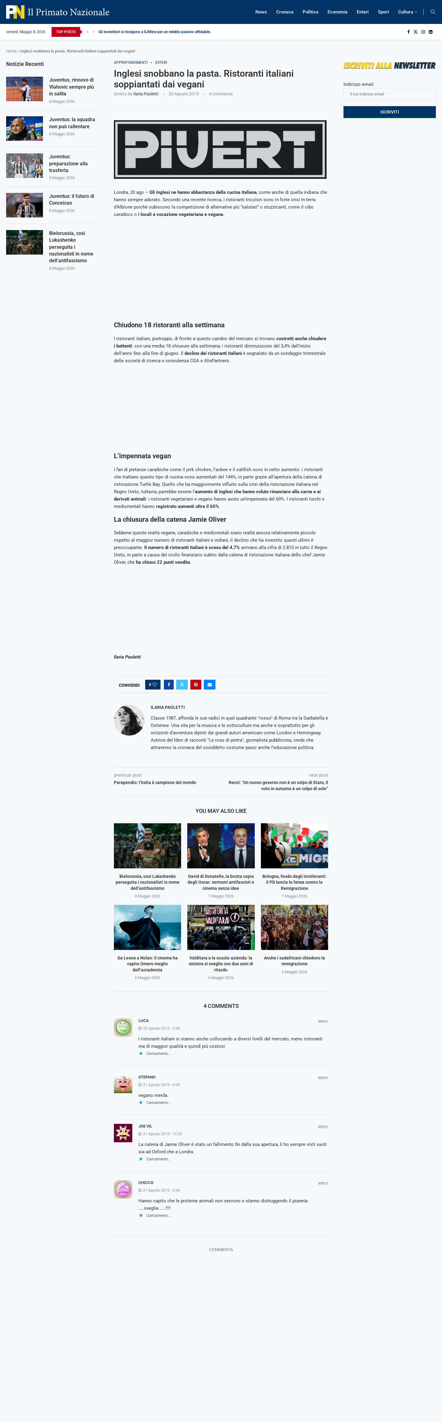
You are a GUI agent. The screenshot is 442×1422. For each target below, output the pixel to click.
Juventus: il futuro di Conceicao (71, 199)
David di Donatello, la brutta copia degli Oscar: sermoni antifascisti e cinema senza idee (221, 882)
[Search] (433, 12)
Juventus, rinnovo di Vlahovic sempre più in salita (71, 87)
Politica (310, 12)
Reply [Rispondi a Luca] (323, 1021)
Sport (383, 12)
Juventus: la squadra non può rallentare (72, 123)
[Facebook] (408, 31)
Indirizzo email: (389, 91)
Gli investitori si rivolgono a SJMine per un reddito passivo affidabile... (156, 32)
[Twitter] (415, 31)
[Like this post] (155, 685)
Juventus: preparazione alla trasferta (68, 163)
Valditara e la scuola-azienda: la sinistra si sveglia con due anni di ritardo (221, 963)
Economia (337, 12)
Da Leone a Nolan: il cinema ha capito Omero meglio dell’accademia (148, 963)
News (261, 12)
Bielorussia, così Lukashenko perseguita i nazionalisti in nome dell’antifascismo (148, 882)
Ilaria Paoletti (145, 93)
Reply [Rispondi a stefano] (323, 1078)
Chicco (145, 1182)
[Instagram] (423, 31)
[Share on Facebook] (169, 685)
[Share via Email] (209, 685)
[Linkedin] (430, 31)
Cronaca (284, 12)
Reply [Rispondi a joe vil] (323, 1127)
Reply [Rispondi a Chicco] (323, 1183)
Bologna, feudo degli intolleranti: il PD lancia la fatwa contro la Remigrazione (294, 882)
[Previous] (87, 32)
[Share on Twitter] (182, 685)
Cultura (405, 12)
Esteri (363, 12)
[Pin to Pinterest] (195, 685)
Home (11, 51)
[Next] (93, 32)
